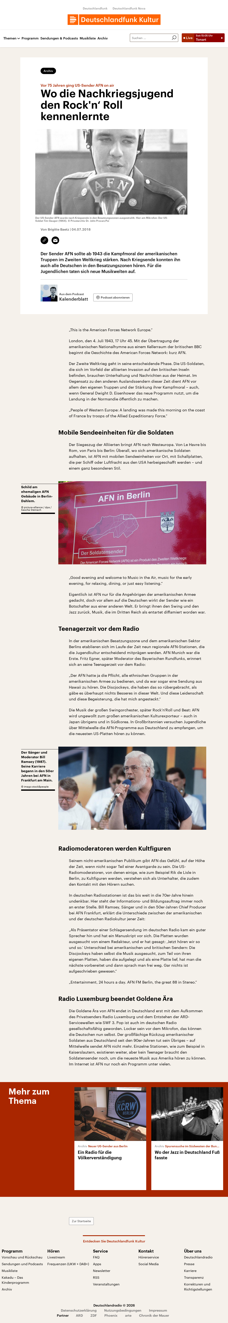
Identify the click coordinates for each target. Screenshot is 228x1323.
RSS (96, 1277)
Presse (189, 1264)
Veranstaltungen (106, 1284)
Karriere (190, 1271)
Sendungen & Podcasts (59, 38)
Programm (30, 38)
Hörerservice (148, 1257)
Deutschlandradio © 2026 (114, 1305)
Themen (9, 38)
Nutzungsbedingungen (122, 1310)
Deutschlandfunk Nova (129, 8)
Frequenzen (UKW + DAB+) (68, 1264)
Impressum (158, 1310)
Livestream (56, 1257)
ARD (79, 1315)
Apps (97, 1264)
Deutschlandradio (198, 1257)
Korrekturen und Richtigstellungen (198, 1286)
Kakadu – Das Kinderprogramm (15, 1279)
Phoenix (110, 1315)
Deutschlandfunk (95, 8)
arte (128, 1315)
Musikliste (88, 38)
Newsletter (101, 1271)
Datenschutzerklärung (79, 1310)
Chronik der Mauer (154, 1315)
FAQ (96, 1257)
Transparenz (194, 1277)
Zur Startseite (81, 1221)
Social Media (148, 1264)
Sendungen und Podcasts (22, 1264)
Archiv (102, 38)
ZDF (93, 1315)
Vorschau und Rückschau (22, 1257)
